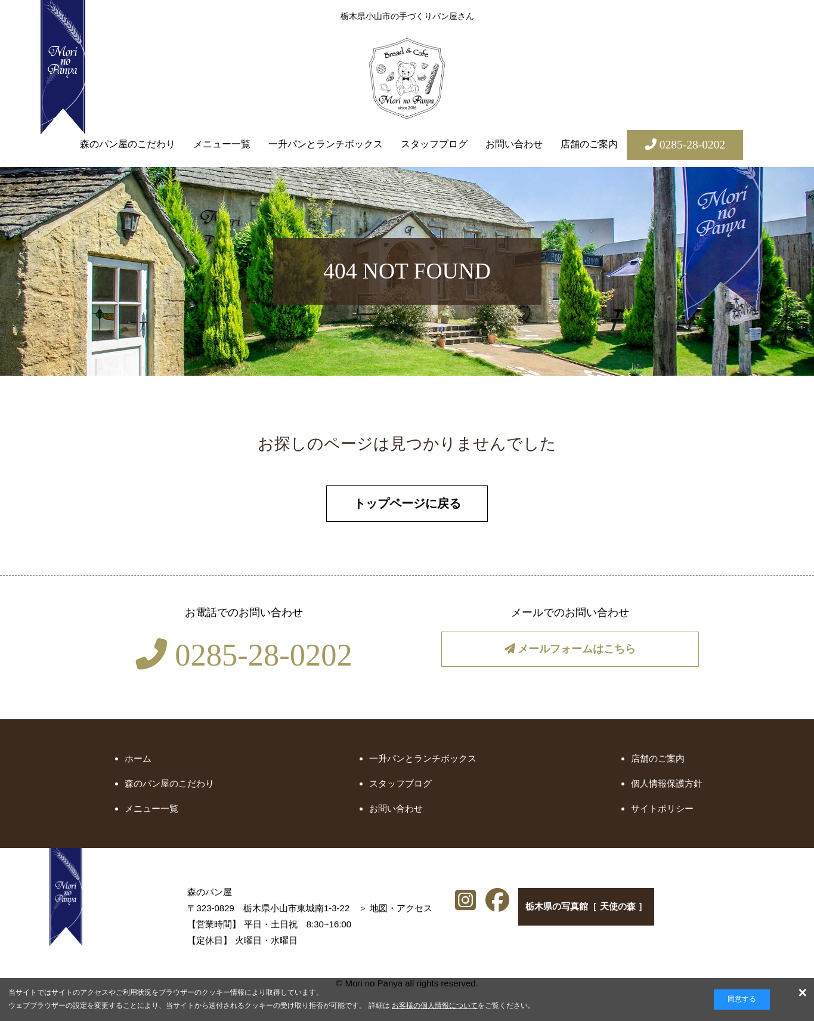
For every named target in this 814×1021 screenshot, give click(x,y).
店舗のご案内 (589, 144)
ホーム (138, 762)
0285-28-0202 (243, 658)
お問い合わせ (514, 144)
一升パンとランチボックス (325, 144)
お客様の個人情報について (435, 1005)
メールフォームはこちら (570, 654)
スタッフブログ (434, 144)
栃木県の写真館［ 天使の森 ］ (587, 913)
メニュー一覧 (221, 144)
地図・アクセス (314, 911)
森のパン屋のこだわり (127, 144)
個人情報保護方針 (666, 787)
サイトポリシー (662, 812)
